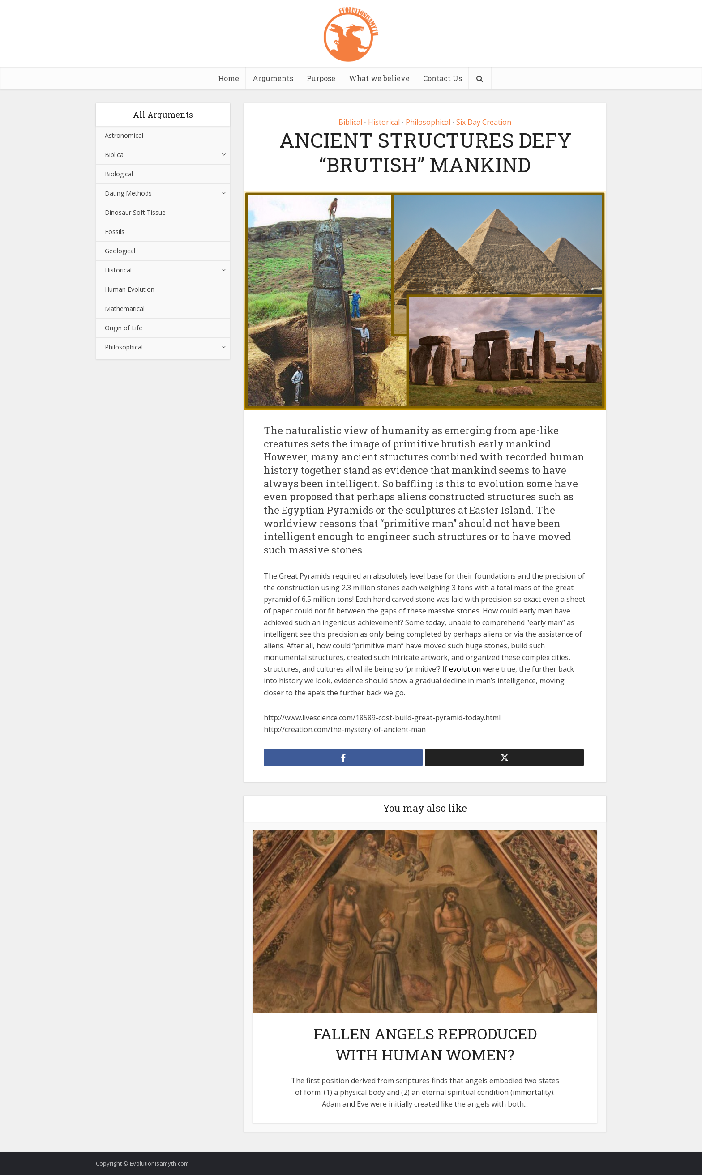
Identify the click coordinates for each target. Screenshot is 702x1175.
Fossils (114, 231)
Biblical (115, 154)
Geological (120, 251)
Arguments (273, 78)
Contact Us (442, 78)
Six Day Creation (483, 122)
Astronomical (124, 135)
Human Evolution (129, 289)
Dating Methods (128, 193)
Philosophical (124, 347)
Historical (118, 270)
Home (228, 78)
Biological (119, 174)
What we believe (379, 78)
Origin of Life (123, 328)
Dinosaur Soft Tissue (135, 212)
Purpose (321, 78)
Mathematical (125, 308)
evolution (465, 669)
